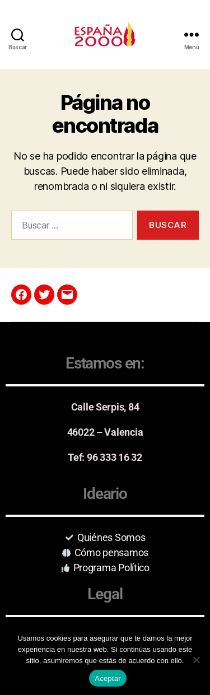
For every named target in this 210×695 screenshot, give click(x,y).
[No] (196, 659)
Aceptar (108, 678)
